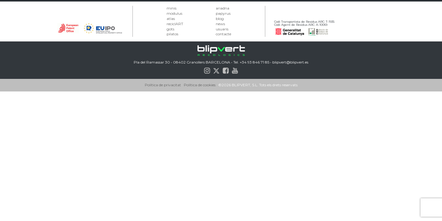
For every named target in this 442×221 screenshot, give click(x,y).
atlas (171, 18)
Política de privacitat (163, 85)
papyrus (223, 13)
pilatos (172, 34)
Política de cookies (199, 85)
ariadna (222, 8)
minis (171, 8)
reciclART (175, 23)
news (220, 23)
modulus (174, 13)
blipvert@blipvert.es (290, 62)
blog (220, 18)
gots (170, 29)
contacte (223, 34)
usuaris (222, 29)
